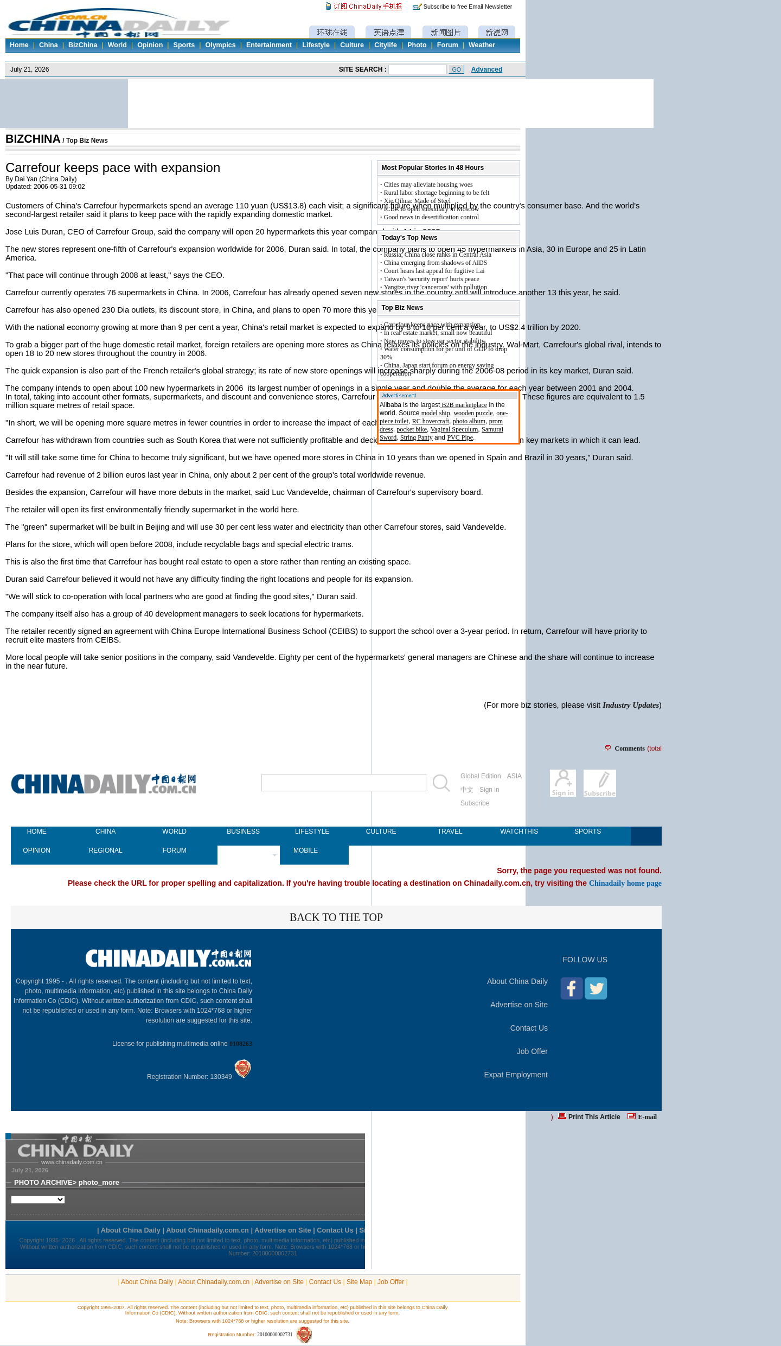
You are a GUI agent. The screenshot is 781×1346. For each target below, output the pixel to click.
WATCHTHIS (518, 831)
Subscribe (474, 803)
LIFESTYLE (312, 831)
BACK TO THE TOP (336, 917)
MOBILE (305, 850)
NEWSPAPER (243, 850)
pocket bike (411, 429)
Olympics (220, 45)
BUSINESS (243, 831)
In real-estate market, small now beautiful (438, 332)
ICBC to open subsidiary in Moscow (431, 209)
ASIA (514, 776)
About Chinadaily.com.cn (213, 1282)
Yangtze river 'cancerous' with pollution (435, 287)
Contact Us (529, 1028)
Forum (447, 45)
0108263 (240, 1043)
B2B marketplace (463, 405)
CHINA (105, 831)
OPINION (36, 850)
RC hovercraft (430, 421)
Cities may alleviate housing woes (428, 184)
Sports (184, 45)
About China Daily (517, 981)
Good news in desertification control (431, 217)
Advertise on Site (519, 1004)
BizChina (82, 45)
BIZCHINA (33, 138)
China (48, 45)
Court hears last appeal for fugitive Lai (434, 271)
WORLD (174, 831)
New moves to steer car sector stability (434, 341)
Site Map (359, 1282)
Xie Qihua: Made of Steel (417, 201)
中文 (466, 789)
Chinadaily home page (625, 883)
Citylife (385, 45)
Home (19, 45)
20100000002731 (274, 1334)
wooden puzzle (472, 413)
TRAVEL (450, 831)
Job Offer (532, 1051)
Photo (416, 45)
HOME (37, 831)
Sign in (489, 789)
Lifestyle (316, 45)
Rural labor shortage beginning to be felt (437, 192)
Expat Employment (516, 1074)
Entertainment (269, 45)
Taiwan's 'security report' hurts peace (431, 279)
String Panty (416, 437)
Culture (352, 45)
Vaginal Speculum (454, 429)
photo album (469, 421)
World (117, 45)
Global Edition (480, 776)
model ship (435, 413)
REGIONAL (106, 850)
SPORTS (587, 831)
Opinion (150, 45)
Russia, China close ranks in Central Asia (437, 254)
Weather (482, 45)
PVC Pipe (460, 437)
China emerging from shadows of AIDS (436, 262)
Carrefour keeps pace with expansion (432, 324)
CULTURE (381, 831)
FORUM (175, 850)
